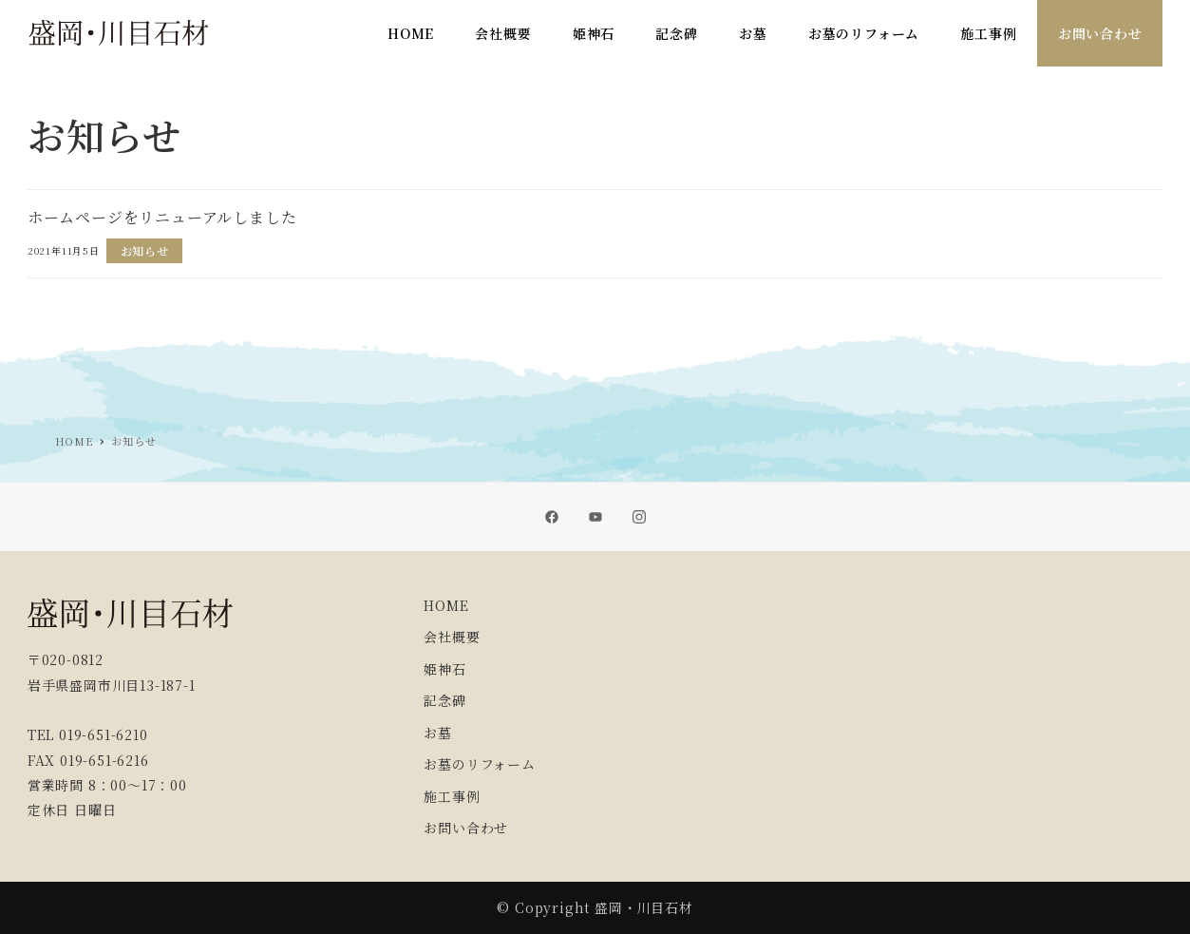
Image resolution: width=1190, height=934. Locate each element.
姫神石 (444, 668)
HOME (446, 605)
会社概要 (452, 636)
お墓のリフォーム (479, 763)
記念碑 (444, 700)
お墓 (438, 732)
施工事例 (452, 796)
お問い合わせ (466, 827)
